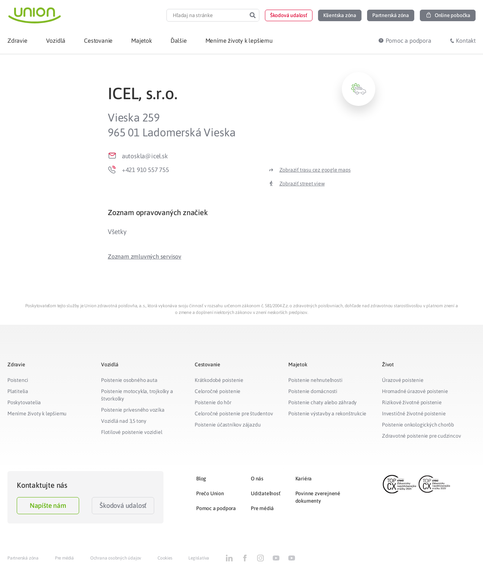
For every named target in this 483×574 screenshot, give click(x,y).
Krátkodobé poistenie (219, 380)
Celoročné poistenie (217, 391)
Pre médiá (262, 508)
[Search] (252, 15)
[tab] (241, 212)
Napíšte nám (48, 505)
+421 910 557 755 (145, 170)
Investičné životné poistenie (413, 413)
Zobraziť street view (302, 184)
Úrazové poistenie (403, 380)
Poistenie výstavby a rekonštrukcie (327, 413)
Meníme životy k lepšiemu (37, 413)
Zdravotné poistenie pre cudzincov (421, 436)
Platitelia (17, 391)
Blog (201, 478)
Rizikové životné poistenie (412, 402)
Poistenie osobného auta (129, 380)
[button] (288, 15)
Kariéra (303, 478)
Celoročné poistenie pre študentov (234, 413)
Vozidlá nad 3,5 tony (123, 421)
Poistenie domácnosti (312, 391)
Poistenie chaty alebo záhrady (322, 402)
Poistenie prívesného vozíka (133, 410)
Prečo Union (210, 493)
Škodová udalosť (123, 505)
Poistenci (17, 380)
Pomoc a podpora (216, 508)
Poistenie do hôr (213, 402)
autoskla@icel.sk (145, 156)
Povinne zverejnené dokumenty (317, 497)
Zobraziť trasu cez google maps (315, 170)
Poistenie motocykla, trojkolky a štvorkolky (137, 395)
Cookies (165, 558)
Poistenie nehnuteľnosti (315, 380)
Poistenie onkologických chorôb (418, 425)
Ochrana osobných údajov (115, 558)
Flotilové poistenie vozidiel (131, 432)
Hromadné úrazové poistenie (415, 391)
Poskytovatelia (24, 402)
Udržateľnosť (266, 493)
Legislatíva (198, 558)
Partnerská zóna (23, 558)
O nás (257, 478)
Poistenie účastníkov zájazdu (227, 425)
